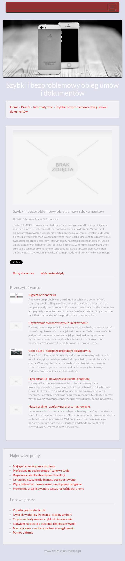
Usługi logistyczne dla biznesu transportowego (44, 479)
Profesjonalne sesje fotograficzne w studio (41, 470)
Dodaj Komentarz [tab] (23, 273)
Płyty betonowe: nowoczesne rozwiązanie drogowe (47, 484)
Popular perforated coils (29, 510)
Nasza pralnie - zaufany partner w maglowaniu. (59, 406)
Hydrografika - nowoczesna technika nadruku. (59, 378)
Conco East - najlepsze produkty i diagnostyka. (59, 350)
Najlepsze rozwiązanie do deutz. (34, 466)
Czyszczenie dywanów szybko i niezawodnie (58, 323)
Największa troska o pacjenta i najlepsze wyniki (44, 523)
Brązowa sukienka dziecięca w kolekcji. (39, 475)
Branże (25, 107)
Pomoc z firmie (23, 532)
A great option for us (42, 295)
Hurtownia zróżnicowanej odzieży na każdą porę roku (48, 488)
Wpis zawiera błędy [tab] (52, 273)
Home (14, 107)
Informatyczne (43, 107)
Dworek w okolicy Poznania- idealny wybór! (42, 514)
